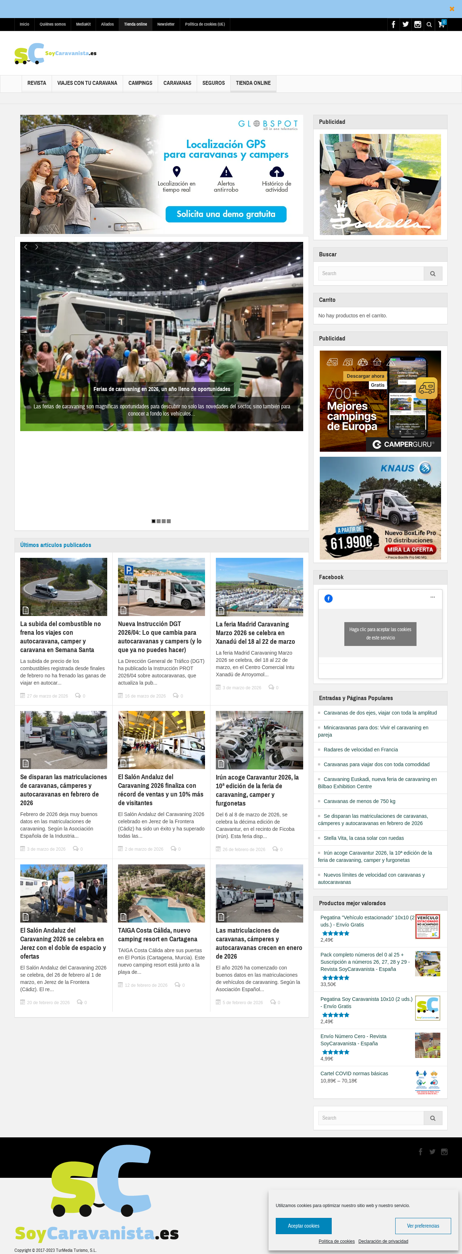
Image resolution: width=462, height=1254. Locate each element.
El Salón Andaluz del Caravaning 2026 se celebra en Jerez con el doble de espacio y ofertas (63, 943)
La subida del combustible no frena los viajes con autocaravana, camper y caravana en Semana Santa (60, 637)
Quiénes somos (53, 24)
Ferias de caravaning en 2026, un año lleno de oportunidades (162, 383)
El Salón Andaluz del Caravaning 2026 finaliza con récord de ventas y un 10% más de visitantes (161, 790)
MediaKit (83, 24)
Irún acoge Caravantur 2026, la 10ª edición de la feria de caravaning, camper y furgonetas (257, 790)
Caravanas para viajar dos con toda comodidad (377, 764)
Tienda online (135, 24)
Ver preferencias (423, 1226)
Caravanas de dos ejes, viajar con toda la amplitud (380, 713)
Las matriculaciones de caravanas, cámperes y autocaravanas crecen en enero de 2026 (259, 943)
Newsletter (166, 24)
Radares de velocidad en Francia (361, 749)
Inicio (24, 24)
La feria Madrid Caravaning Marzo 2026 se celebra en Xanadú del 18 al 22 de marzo (255, 633)
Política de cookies (337, 1241)
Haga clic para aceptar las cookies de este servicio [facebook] (380, 633)
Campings (140, 86)
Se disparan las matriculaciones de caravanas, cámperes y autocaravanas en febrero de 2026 (63, 790)
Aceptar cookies (303, 1226)
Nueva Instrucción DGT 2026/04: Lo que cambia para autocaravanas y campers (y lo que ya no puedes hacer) (160, 637)
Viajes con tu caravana (87, 86)
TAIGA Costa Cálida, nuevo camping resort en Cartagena (157, 934)
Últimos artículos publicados (55, 545)
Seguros (213, 86)
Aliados (107, 24)
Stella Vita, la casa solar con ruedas (364, 838)
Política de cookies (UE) (205, 24)
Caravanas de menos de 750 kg (359, 801)
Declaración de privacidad (383, 1241)
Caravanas (177, 86)
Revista (37, 86)
